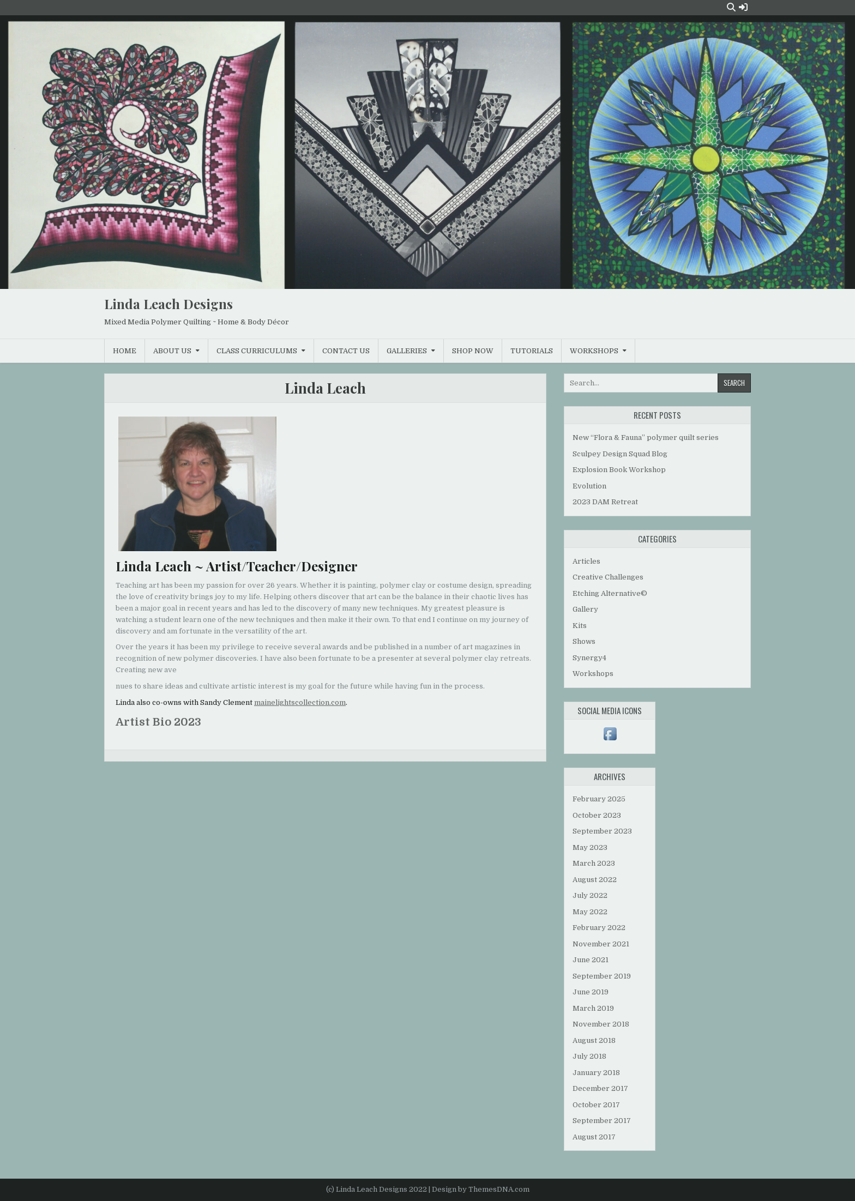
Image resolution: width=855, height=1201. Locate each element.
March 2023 (594, 863)
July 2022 (590, 895)
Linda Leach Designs (168, 303)
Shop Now (472, 351)
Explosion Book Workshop (619, 470)
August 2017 (594, 1137)
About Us (172, 351)
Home (124, 351)
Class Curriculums (256, 351)
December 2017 (600, 1088)
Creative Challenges (608, 577)
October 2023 (597, 815)
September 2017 (602, 1120)
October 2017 (596, 1105)
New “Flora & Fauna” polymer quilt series (646, 437)
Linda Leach (325, 387)
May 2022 (590, 912)
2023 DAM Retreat (605, 502)
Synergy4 (589, 658)
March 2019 (593, 1008)
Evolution (589, 486)
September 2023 (602, 831)
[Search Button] (731, 7)
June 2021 (591, 960)
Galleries (407, 351)
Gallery (585, 609)
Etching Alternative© (610, 593)
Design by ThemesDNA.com (480, 1189)
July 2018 (589, 1056)
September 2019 (602, 976)
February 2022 (599, 928)
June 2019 (591, 992)
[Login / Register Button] (743, 7)
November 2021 (601, 944)
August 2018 (594, 1040)
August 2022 (595, 880)
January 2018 (596, 1073)
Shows (584, 641)
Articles (586, 561)
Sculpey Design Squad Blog (620, 454)
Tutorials (531, 351)
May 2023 (590, 847)
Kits (580, 625)
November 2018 (601, 1024)
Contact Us (346, 351)
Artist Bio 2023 (158, 722)
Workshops (594, 351)
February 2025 (599, 799)
